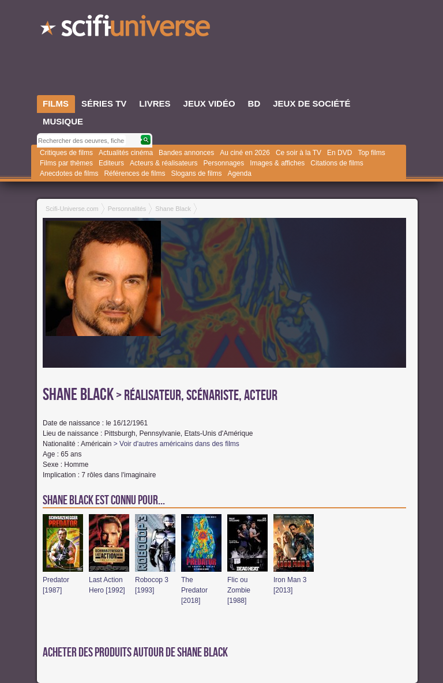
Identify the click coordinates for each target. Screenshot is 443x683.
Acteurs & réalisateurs (163, 163)
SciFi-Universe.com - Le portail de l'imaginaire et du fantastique (126, 28)
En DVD (339, 153)
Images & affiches (277, 163)
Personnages (223, 163)
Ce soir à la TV (298, 153)
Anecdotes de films (69, 173)
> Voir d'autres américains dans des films (176, 444)
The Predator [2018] (194, 590)
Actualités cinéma (126, 153)
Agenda (239, 173)
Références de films (134, 173)
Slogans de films (196, 173)
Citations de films (336, 163)
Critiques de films (66, 153)
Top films (371, 153)
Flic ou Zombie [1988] (238, 590)
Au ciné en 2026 (245, 153)
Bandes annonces (186, 153)
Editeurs (111, 163)
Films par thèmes (66, 163)
